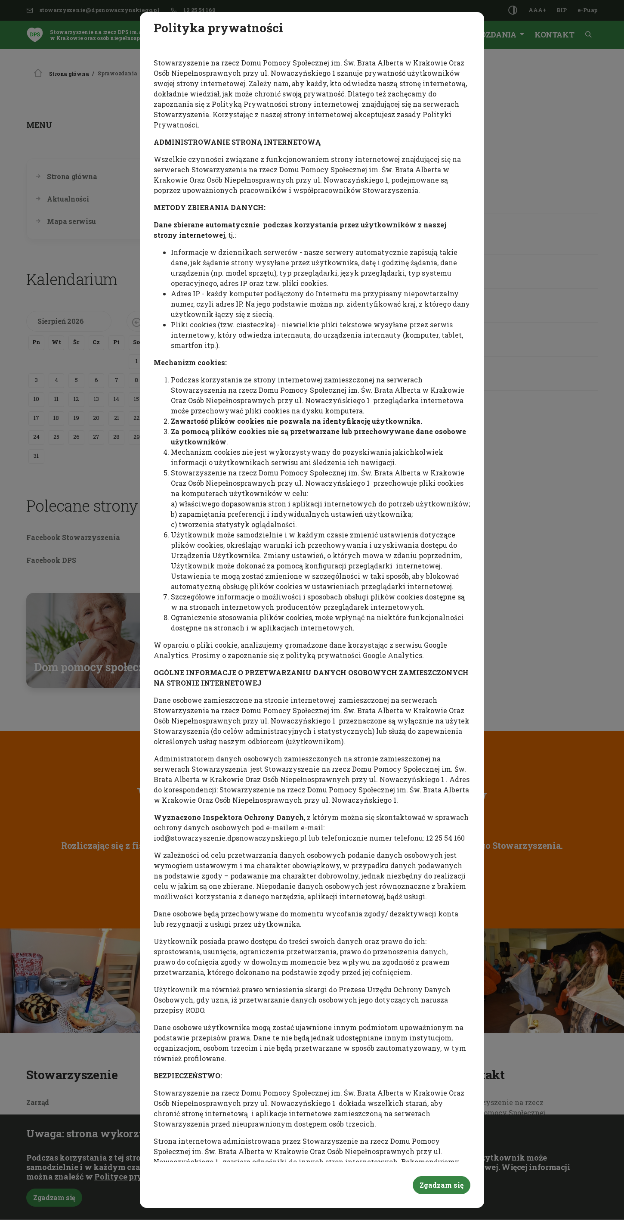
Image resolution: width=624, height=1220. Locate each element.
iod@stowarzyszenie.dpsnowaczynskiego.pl (230, 837)
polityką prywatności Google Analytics (354, 655)
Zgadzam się (441, 1184)
